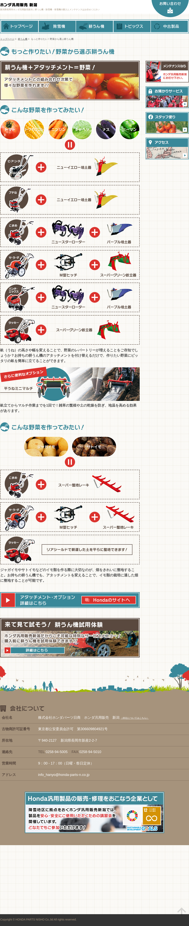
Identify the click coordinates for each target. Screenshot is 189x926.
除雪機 (57, 26)
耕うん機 (94, 26)
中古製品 (169, 26)
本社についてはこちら (134, 718)
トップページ (19, 26)
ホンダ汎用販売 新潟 (39, 5)
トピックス (132, 26)
